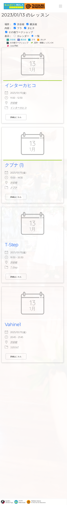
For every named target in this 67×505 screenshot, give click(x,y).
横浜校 (33, 24)
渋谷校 (20, 24)
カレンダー (23, 36)
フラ (19, 28)
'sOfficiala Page (9, 501)
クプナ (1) (14, 165)
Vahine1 (13, 324)
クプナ (13, 187)
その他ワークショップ (21, 32)
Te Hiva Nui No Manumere (38, 501)
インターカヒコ (20, 85)
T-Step (11, 244)
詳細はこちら (16, 117)
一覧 (37, 36)
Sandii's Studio (22, 501)
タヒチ (31, 28)
